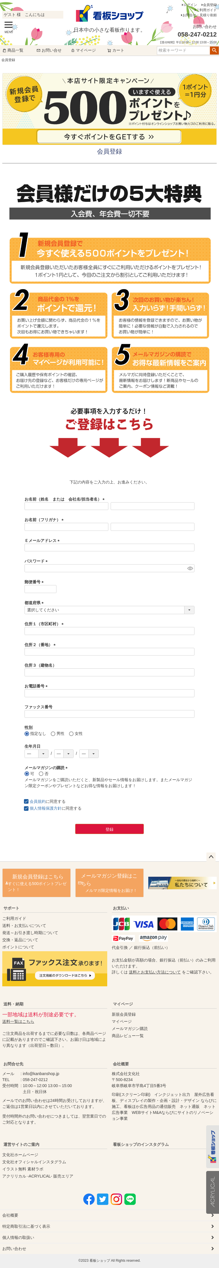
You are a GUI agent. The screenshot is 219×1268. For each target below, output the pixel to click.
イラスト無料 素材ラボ (22, 1169)
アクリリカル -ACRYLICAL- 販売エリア (37, 1176)
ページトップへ (211, 857)
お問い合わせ (14, 1248)
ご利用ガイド (206, 10)
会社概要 (121, 1064)
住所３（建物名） (40, 665)
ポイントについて (18, 947)
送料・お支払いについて (24, 925)
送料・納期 (13, 1004)
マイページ (83, 50)
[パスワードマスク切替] (190, 568)
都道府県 (35, 602)
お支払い (121, 908)
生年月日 (32, 746)
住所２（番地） (41, 644)
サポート (11, 908)
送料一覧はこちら (18, 1021)
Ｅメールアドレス (43, 540)
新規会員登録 (124, 1014)
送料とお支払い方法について (155, 972)
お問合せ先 (13, 1064)
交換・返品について (20, 940)
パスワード (37, 561)
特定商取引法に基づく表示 (26, 1226)
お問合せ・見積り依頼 (199, 15)
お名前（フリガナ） (45, 519)
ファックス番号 (38, 707)
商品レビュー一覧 (128, 1035)
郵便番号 (35, 582)
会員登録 (210, 5)
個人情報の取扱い (18, 1237)
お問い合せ (49, 50)
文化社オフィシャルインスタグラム (34, 1162)
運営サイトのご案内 (21, 1144)
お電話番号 (37, 686)
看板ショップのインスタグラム (141, 1144)
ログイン (190, 5)
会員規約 (38, 801)
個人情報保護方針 (46, 808)
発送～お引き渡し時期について (30, 932)
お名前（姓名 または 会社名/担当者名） (66, 499)
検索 (214, 51)
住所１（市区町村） (45, 624)
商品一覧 (12, 50)
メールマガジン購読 (130, 1028)
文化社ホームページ (20, 1154)
